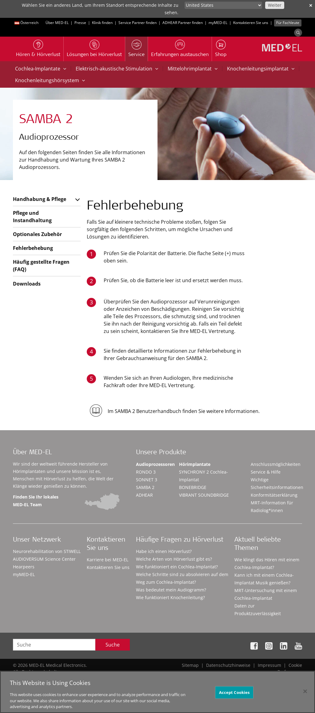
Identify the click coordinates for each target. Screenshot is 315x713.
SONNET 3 (146, 480)
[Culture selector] (223, 5)
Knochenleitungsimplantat (260, 68)
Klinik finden (102, 22)
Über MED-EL (57, 22)
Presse (80, 22)
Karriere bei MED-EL (107, 560)
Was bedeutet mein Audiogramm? (171, 590)
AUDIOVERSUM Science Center (44, 559)
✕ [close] (311, 5)
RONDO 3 (146, 472)
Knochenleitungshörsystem (50, 80)
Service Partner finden (137, 22)
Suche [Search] (113, 644)
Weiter (274, 5)
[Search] (298, 33)
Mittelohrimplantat (192, 68)
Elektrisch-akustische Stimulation (117, 68)
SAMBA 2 (145, 487)
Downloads (27, 283)
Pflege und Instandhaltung (32, 217)
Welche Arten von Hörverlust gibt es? (174, 559)
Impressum (269, 665)
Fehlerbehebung (33, 248)
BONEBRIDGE (192, 487)
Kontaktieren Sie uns (250, 22)
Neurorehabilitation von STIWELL (47, 551)
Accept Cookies (234, 694)
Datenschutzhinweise (228, 665)
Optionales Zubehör (37, 234)
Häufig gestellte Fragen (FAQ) (41, 265)
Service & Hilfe (266, 472)
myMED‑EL (218, 22)
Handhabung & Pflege (39, 199)
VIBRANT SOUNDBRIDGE (204, 495)
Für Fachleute (287, 22)
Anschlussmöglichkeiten (276, 464)
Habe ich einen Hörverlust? (164, 551)
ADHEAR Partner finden (182, 22)
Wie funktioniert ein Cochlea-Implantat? (177, 567)
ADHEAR (144, 495)
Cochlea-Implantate (40, 68)
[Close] (305, 693)
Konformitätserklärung (274, 495)
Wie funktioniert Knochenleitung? (170, 597)
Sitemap (190, 665)
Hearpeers (23, 567)
